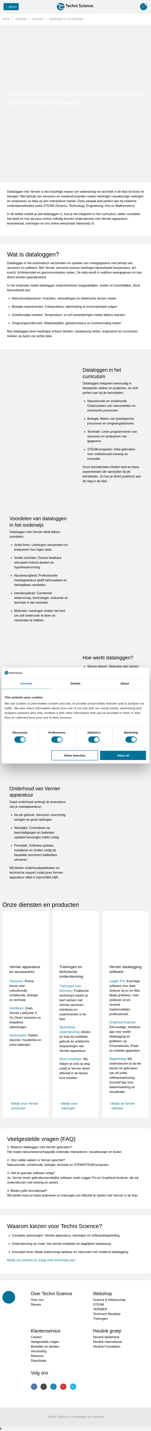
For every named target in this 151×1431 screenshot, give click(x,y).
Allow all (123, 755)
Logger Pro (117, 981)
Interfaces (16, 1008)
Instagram (44, 1387)
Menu (11, 6)
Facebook (34, 1387)
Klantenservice (46, 1330)
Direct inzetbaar (70, 1059)
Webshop (102, 1293)
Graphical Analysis (122, 1022)
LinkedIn (53, 1387)
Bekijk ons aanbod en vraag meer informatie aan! (41, 1260)
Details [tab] (75, 683)
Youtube (63, 1387)
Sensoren (16, 981)
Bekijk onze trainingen (69, 1106)
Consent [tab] (26, 683)
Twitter (73, 1387)
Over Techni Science (51, 1293)
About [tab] (125, 683)
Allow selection (75, 755)
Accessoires (17, 1035)
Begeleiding (117, 1058)
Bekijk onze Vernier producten (24, 1106)
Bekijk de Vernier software (123, 1106)
